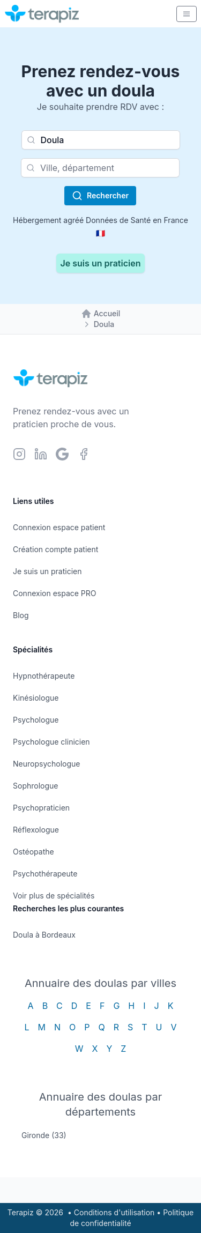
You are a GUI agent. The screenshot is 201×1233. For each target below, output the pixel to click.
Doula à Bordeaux (44, 934)
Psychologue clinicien (51, 741)
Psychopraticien (41, 807)
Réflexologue (36, 829)
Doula (104, 324)
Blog (21, 615)
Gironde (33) (43, 1135)
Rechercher (100, 195)
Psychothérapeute (45, 873)
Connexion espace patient (59, 527)
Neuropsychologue (46, 763)
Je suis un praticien (101, 263)
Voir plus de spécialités (53, 895)
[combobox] (100, 140)
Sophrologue (35, 785)
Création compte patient (55, 549)
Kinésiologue (35, 697)
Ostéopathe (33, 851)
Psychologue (35, 719)
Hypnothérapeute (44, 675)
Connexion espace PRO (54, 593)
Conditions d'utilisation (114, 1212)
